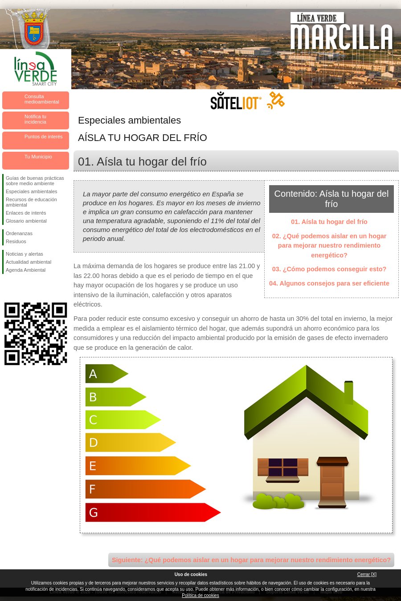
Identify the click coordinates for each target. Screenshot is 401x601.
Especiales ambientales (31, 191)
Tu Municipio (38, 156)
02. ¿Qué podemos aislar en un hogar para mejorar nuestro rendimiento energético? (329, 245)
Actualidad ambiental (28, 262)
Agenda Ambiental (25, 270)
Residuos (16, 241)
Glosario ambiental (26, 221)
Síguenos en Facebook (7, 288)
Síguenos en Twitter (22, 288)
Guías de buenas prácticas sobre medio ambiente (35, 180)
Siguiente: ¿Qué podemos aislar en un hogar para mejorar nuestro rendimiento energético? (251, 560)
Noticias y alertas (24, 254)
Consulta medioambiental (42, 99)
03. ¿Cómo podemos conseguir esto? (329, 269)
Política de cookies (200, 595)
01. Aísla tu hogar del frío (329, 221)
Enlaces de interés (26, 213)
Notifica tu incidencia (35, 119)
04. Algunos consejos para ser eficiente (329, 283)
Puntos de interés (44, 136)
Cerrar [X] (366, 574)
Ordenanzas (19, 233)
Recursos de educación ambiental (31, 202)
